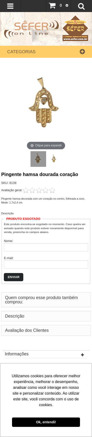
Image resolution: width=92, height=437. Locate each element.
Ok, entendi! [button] (46, 422)
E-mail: (8, 258)
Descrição (7, 213)
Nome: (8, 241)
